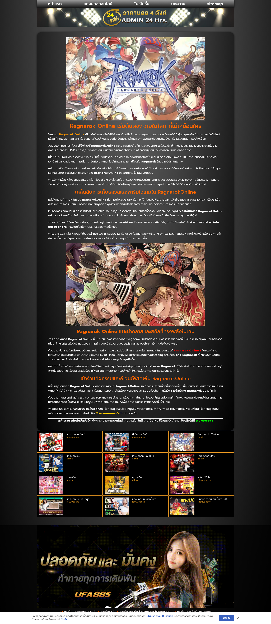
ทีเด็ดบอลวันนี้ (139, 434)
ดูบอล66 (137, 477)
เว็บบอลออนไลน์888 (143, 456)
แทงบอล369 (73, 456)
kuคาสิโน (71, 477)
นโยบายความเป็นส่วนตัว (160, 616)
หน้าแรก (55, 4)
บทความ (178, 4)
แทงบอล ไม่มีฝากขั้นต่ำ (144, 499)
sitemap (215, 4)
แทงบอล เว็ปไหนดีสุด (78, 499)
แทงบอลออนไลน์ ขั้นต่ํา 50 (212, 499)
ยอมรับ (227, 618)
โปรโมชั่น (141, 4)
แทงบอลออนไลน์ (98, 4)
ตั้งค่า (64, 619)
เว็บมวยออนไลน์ (206, 456)
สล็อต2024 (204, 477)
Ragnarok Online (208, 434)
